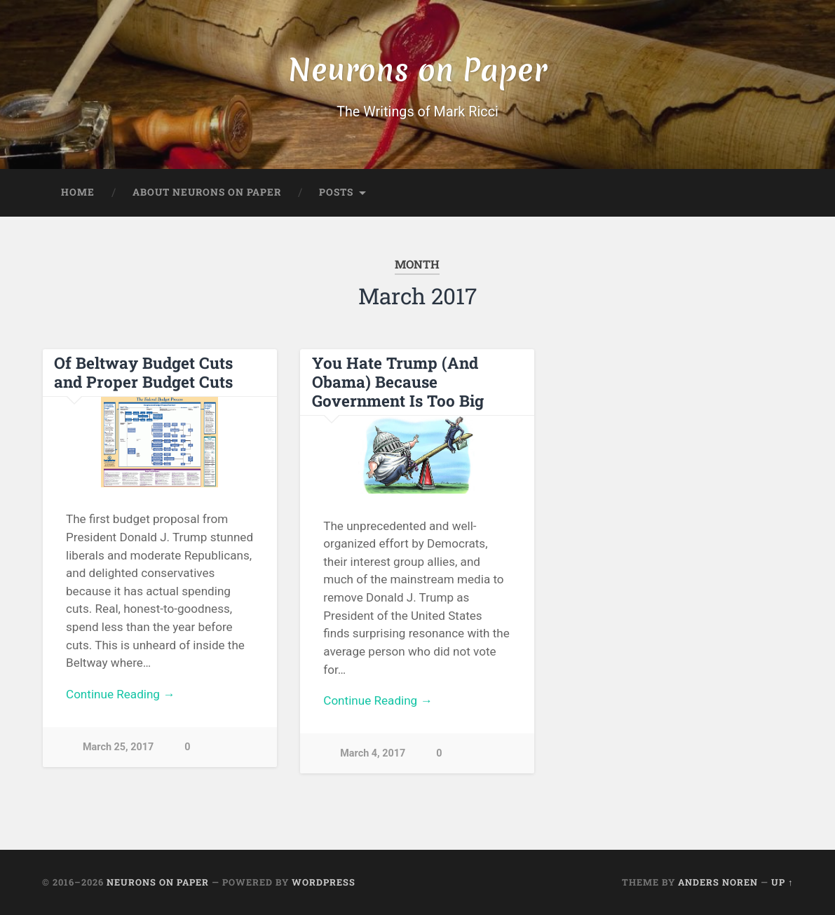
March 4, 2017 (372, 753)
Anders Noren (718, 882)
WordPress (323, 882)
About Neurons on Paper (207, 192)
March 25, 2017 (118, 747)
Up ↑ (782, 882)
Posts (336, 192)
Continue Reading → (120, 694)
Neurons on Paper (417, 69)
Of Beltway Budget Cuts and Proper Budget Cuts (143, 372)
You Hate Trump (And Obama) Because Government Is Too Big (398, 381)
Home (78, 192)
